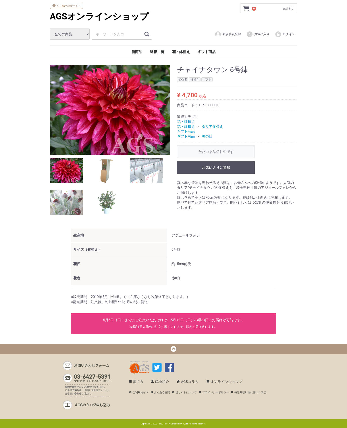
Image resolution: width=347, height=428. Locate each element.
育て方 (136, 382)
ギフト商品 (207, 52)
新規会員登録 (228, 34)
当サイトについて (184, 392)
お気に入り (258, 34)
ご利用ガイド (138, 392)
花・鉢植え (181, 52)
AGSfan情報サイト (66, 5)
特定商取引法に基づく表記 (248, 392)
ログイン (285, 34)
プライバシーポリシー (214, 392)
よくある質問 (160, 392)
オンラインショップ (224, 382)
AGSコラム (188, 382)
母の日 (207, 136)
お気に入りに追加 (216, 168)
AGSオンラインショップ (99, 16)
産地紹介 (160, 382)
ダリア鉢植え (212, 126)
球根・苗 (157, 52)
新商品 (136, 52)
